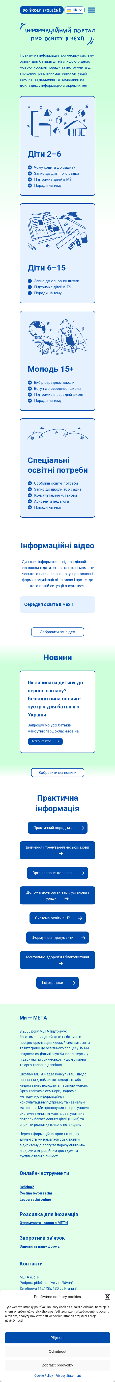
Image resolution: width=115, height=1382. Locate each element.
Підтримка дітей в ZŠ (52, 287)
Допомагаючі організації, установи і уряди (57, 895)
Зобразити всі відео (57, 632)
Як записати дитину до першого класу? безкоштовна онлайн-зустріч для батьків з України (55, 699)
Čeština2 (27, 1187)
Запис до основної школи (56, 281)
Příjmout (57, 1337)
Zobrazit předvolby (57, 1365)
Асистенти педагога (51, 501)
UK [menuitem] (75, 10)
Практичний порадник (57, 828)
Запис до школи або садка (57, 489)
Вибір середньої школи (54, 382)
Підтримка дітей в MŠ (53, 179)
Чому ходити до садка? (54, 167)
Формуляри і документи (57, 937)
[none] (75, 10)
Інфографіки (57, 982)
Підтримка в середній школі (58, 394)
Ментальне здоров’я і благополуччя (57, 960)
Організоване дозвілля (57, 873)
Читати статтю (45, 741)
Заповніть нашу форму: (40, 1246)
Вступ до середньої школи (57, 388)
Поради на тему (48, 185)
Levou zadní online (35, 1199)
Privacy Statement (68, 1375)
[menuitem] (75, 10)
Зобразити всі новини (57, 772)
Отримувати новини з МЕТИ (44, 1223)
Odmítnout (57, 1351)
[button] (107, 1296)
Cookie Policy (43, 1375)
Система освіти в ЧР (57, 918)
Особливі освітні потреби (56, 483)
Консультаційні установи (55, 495)
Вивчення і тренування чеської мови (57, 850)
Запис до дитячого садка (56, 173)
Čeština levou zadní (36, 1193)
